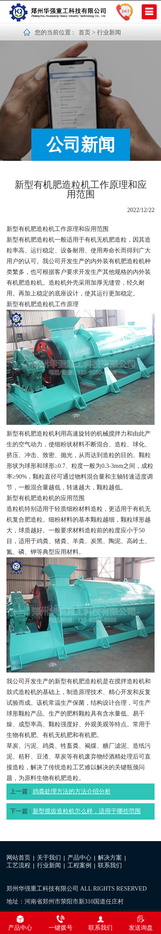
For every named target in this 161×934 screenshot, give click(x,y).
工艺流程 (18, 865)
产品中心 (79, 857)
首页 (85, 32)
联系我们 (110, 865)
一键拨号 (60, 923)
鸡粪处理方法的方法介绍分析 (72, 791)
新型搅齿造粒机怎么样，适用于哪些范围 (87, 811)
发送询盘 (141, 923)
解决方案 (110, 857)
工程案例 (79, 865)
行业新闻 (109, 32)
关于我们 (49, 857)
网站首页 (18, 857)
